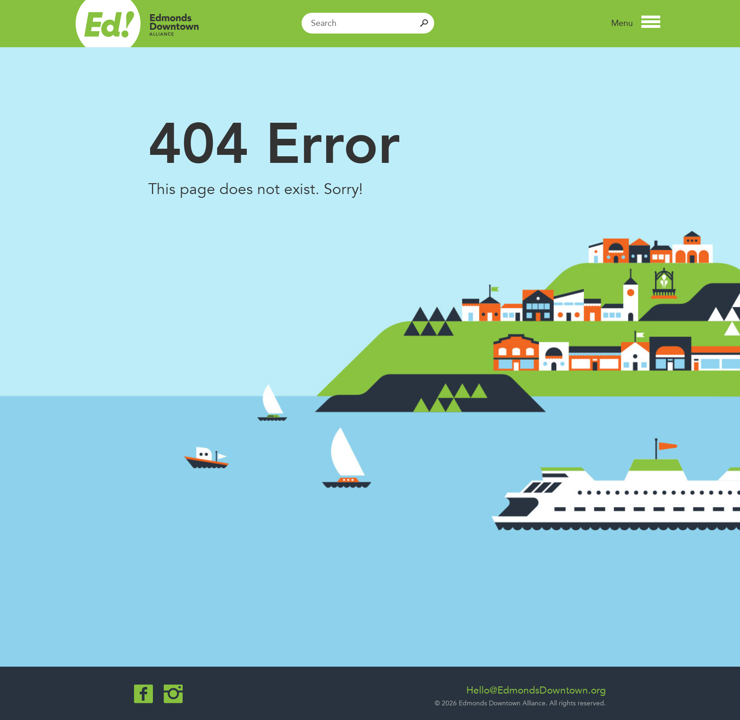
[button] (635, 23)
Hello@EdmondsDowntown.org (536, 690)
